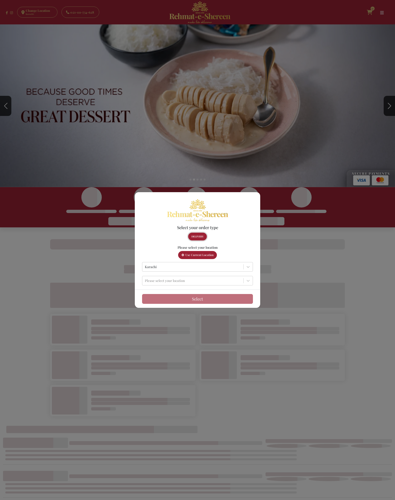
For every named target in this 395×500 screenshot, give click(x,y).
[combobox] (145, 266)
